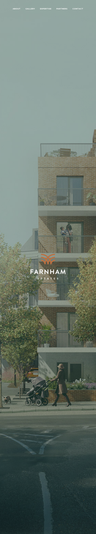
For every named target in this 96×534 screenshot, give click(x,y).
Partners (62, 9)
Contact (77, 9)
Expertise (45, 9)
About (16, 9)
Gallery (30, 9)
